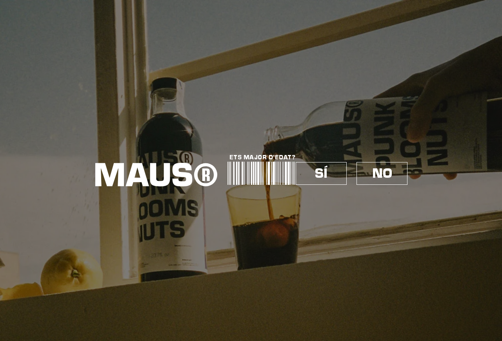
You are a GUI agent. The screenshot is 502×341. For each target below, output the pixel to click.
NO (382, 173)
